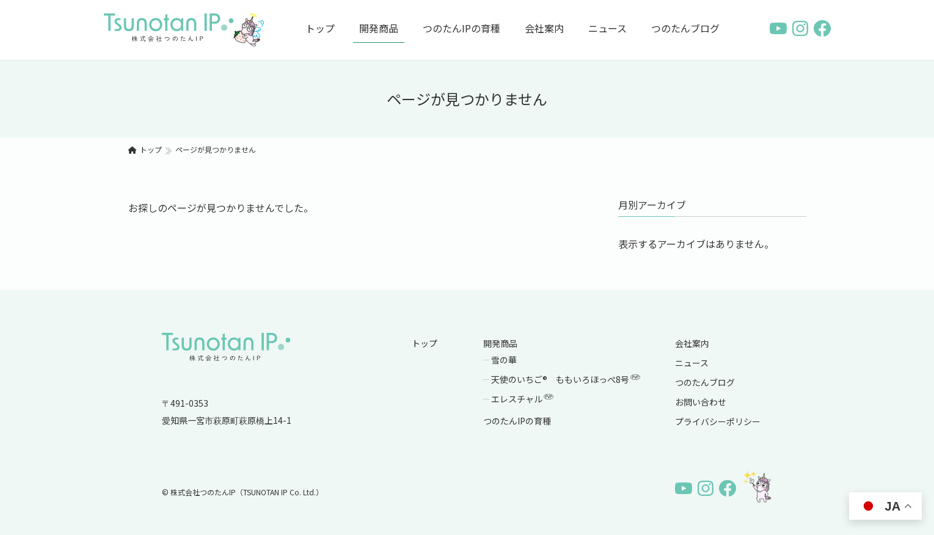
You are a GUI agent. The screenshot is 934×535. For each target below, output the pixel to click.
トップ (424, 343)
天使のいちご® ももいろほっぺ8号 (566, 379)
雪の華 (504, 360)
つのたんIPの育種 (517, 421)
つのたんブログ (705, 382)
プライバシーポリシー (718, 421)
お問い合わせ (700, 402)
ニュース (692, 363)
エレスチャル (523, 399)
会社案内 (692, 343)
